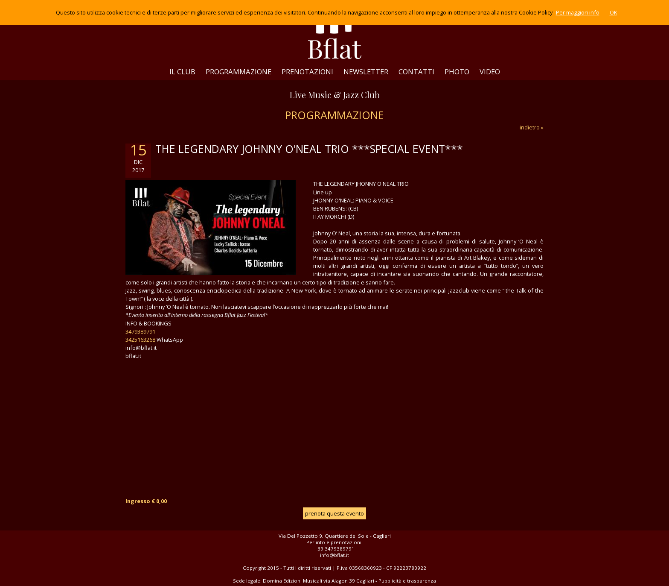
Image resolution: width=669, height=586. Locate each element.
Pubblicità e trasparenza (407, 580)
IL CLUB (182, 71)
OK (613, 12)
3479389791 (140, 331)
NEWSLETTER (365, 71)
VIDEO (490, 71)
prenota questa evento (334, 513)
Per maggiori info (577, 12)
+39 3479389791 (334, 548)
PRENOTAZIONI (307, 71)
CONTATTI (416, 71)
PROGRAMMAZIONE (238, 71)
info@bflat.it (334, 555)
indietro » (532, 127)
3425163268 (140, 339)
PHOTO (457, 71)
